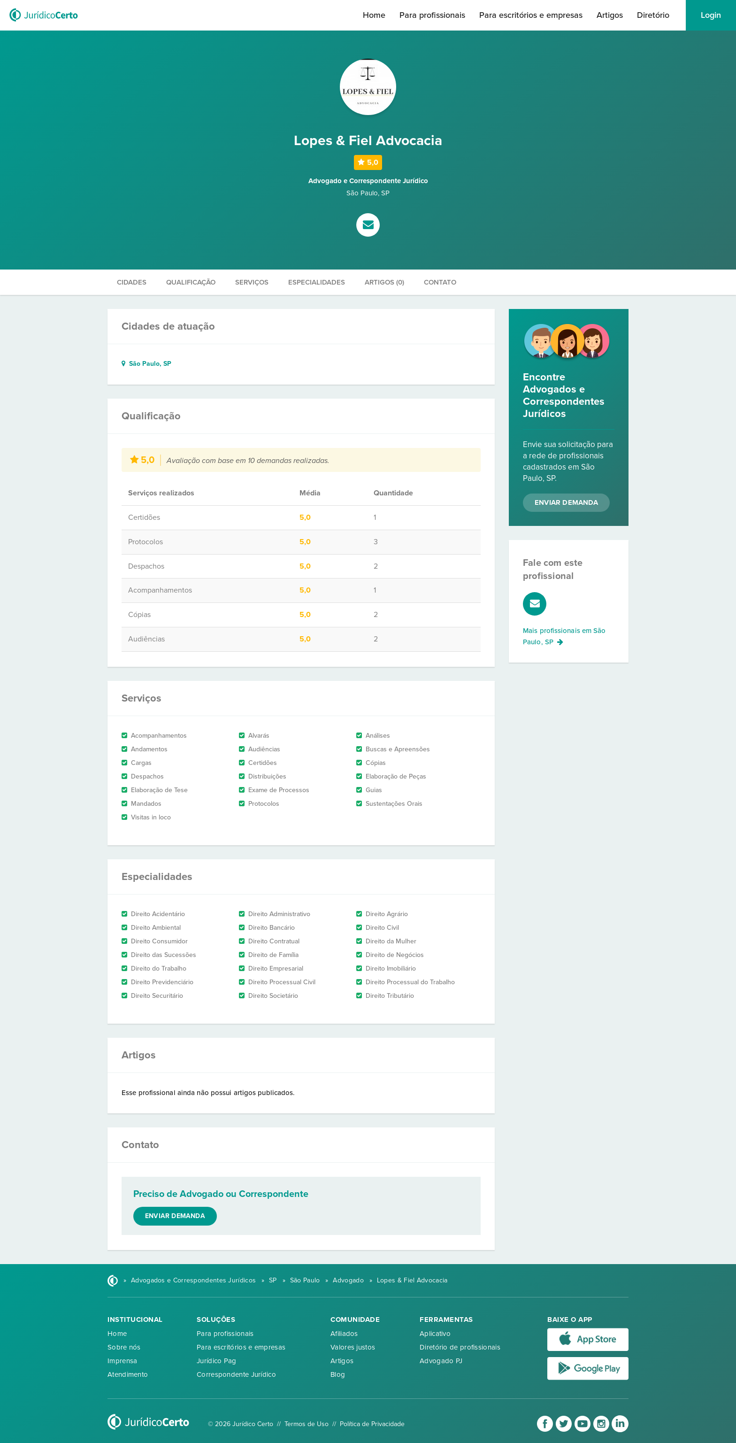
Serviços (251, 282)
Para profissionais (432, 15)
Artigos (610, 15)
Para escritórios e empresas (531, 15)
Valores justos (352, 1347)
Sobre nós (124, 1347)
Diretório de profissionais (460, 1347)
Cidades (131, 282)
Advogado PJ (441, 1361)
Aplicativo (435, 1333)
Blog (337, 1374)
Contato (440, 282)
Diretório (653, 15)
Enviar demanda (175, 1216)
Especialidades (316, 282)
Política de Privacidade (372, 1424)
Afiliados (344, 1333)
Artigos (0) (384, 282)
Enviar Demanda (566, 502)
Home (374, 15)
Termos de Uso (306, 1424)
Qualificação (190, 282)
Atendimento (127, 1374)
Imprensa (122, 1361)
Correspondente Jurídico (236, 1374)
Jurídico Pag (217, 1361)
